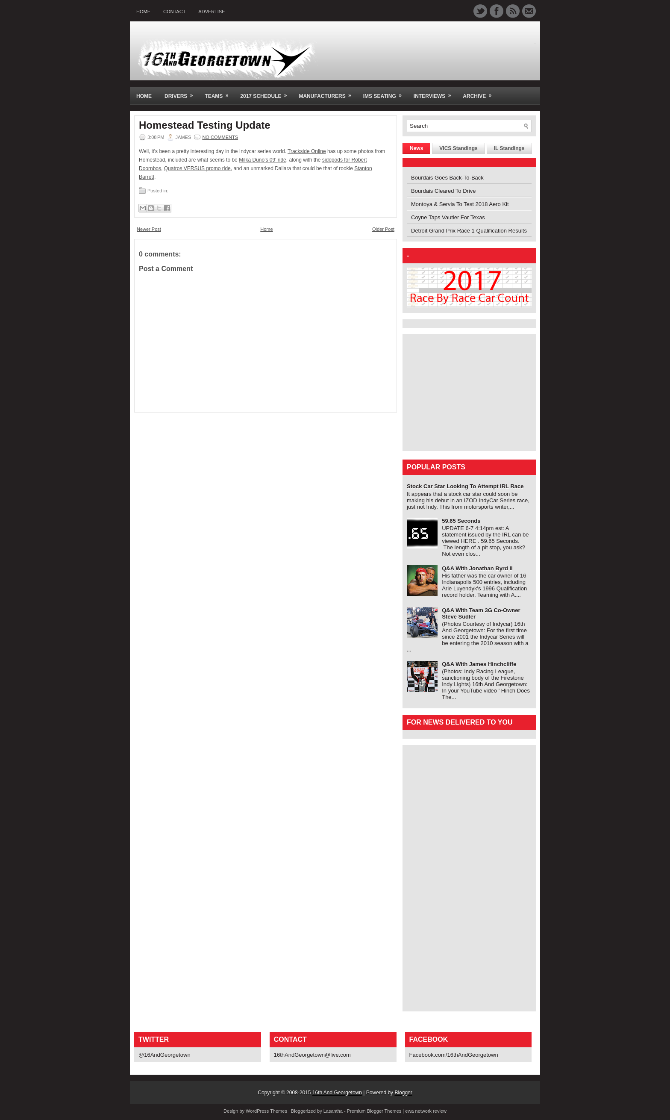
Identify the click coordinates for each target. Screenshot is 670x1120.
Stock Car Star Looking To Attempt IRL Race (465, 486)
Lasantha (333, 1111)
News (416, 148)
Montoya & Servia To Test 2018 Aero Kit (460, 204)
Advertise (211, 11)
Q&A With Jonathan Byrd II (477, 568)
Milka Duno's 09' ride (262, 160)
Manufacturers (327, 93)
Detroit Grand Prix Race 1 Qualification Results (469, 230)
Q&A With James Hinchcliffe (479, 664)
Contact (174, 11)
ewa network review (426, 1111)
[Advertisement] (460, 392)
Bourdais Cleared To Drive (443, 191)
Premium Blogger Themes (374, 1111)
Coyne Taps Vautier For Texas (448, 217)
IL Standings (509, 148)
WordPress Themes (266, 1111)
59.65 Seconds (461, 521)
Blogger (403, 1093)
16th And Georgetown (337, 1093)
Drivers (181, 93)
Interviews (435, 93)
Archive (480, 93)
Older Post (383, 229)
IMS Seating (385, 93)
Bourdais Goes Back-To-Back (447, 177)
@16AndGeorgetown (164, 1055)
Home (143, 11)
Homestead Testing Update (204, 125)
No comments (220, 137)
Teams (219, 93)
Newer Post (149, 229)
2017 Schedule (266, 93)
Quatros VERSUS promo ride (197, 168)
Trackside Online (307, 151)
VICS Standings (458, 148)
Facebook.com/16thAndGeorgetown (453, 1055)
